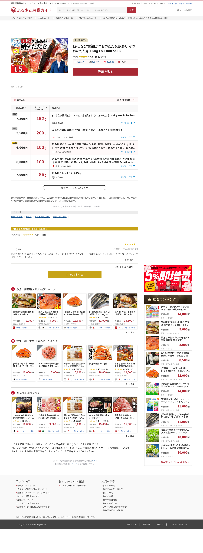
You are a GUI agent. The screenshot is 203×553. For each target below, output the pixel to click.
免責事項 (80, 517)
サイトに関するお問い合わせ (180, 3)
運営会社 (146, 524)
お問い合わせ (131, 524)
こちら (94, 461)
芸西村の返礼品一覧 (87, 18)
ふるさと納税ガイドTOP (21, 18)
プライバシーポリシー (178, 524)
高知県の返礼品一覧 (64, 18)
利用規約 (159, 524)
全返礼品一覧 (43, 18)
